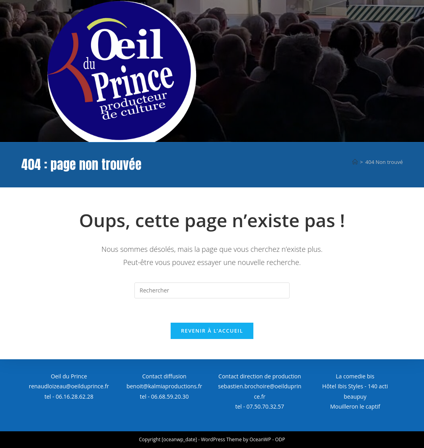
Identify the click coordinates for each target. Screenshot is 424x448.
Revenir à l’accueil (212, 330)
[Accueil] (355, 162)
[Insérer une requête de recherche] (212, 290)
